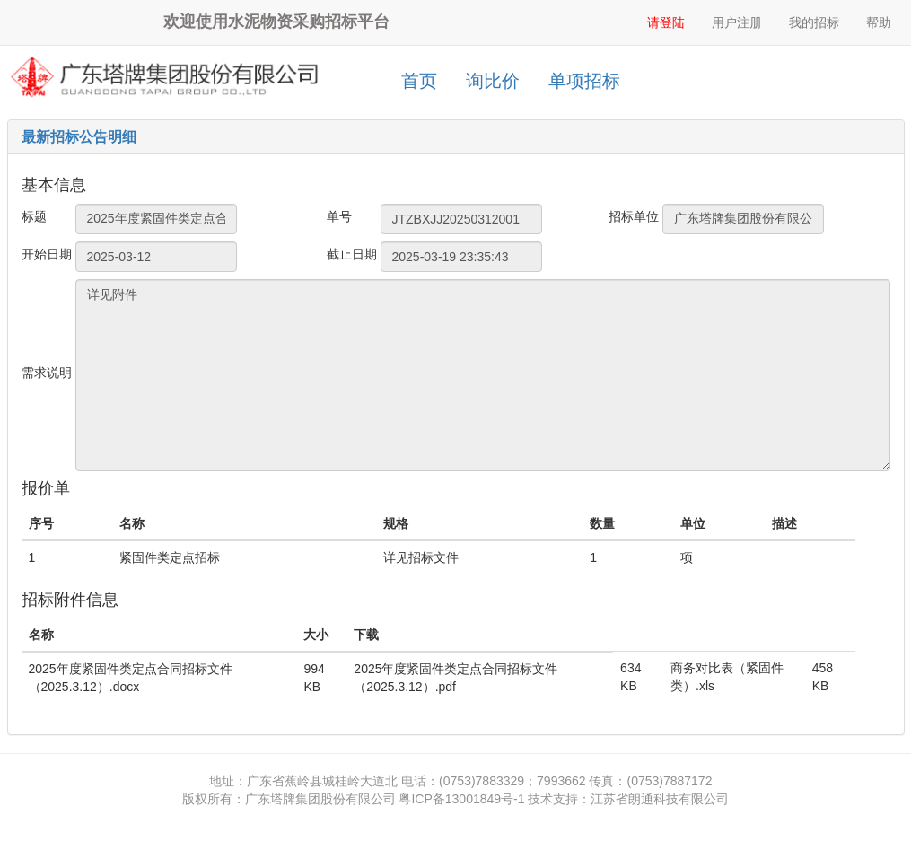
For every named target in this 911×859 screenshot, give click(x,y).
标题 (34, 216)
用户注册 (737, 22)
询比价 (493, 81)
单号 (339, 216)
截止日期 (352, 254)
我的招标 (814, 22)
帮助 (878, 22)
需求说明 (47, 372)
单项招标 (584, 81)
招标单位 (634, 216)
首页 (419, 81)
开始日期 (47, 254)
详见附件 (482, 375)
